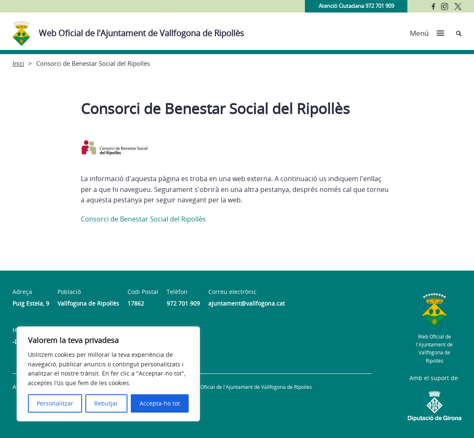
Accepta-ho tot (160, 403)
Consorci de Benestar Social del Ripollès (143, 219)
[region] (108, 373)
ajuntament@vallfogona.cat (246, 303)
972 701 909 (183, 303)
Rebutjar (106, 403)
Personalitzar (55, 403)
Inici (18, 63)
